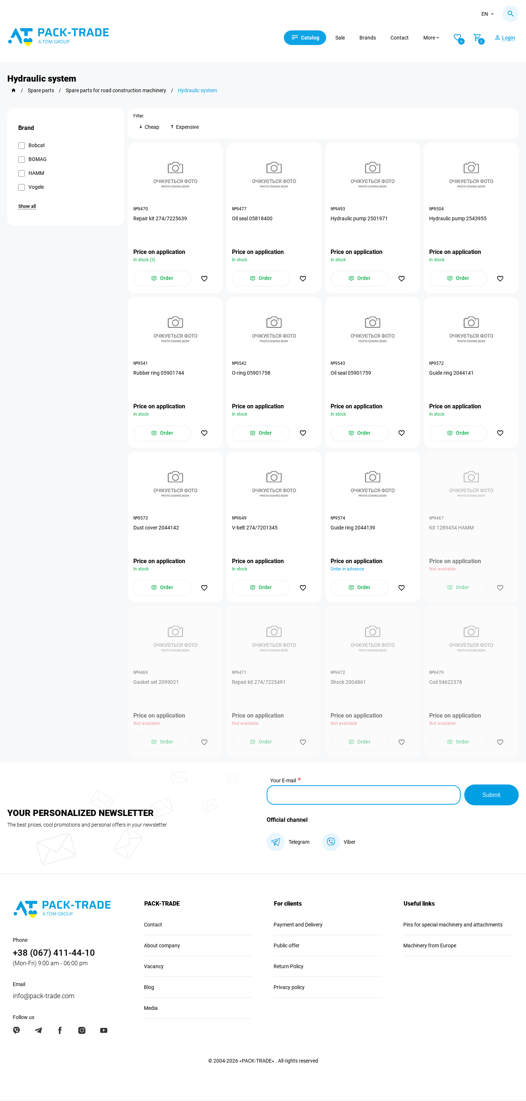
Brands (369, 38)
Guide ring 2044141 (451, 373)
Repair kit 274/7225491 (259, 683)
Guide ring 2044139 (353, 528)
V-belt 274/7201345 (255, 528)
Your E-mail (283, 781)
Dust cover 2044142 (156, 528)
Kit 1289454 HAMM (451, 528)
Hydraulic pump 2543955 (458, 218)
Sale (341, 38)
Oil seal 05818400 (252, 218)
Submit (491, 796)
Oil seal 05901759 (351, 373)
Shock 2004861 (348, 683)
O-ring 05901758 (251, 373)
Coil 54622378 (445, 683)
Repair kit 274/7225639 (160, 218)
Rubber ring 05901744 (158, 373)
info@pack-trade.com (44, 996)
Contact (401, 38)
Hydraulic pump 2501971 (359, 218)
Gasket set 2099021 (156, 683)
